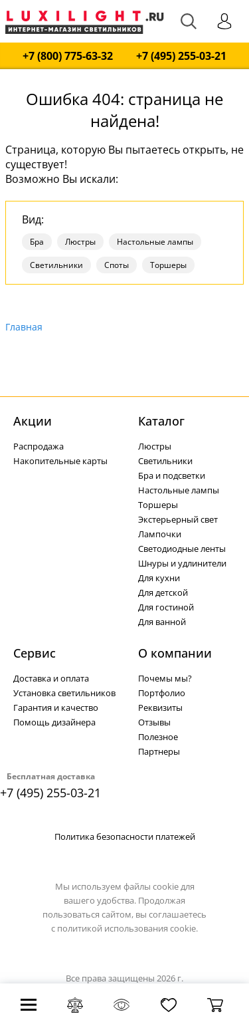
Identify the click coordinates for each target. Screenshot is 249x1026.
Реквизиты (160, 707)
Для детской (163, 592)
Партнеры (159, 751)
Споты (116, 265)
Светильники (56, 265)
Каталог (161, 421)
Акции (32, 421)
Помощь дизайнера (54, 722)
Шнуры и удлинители (182, 563)
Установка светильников (64, 693)
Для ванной (162, 622)
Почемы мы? (165, 678)
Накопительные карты (60, 461)
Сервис (34, 653)
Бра (37, 241)
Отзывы (154, 722)
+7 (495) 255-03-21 (181, 56)
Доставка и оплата (51, 678)
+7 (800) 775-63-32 (68, 56)
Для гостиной (166, 607)
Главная (23, 327)
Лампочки (159, 534)
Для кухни (159, 578)
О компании (175, 653)
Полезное (158, 737)
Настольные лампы (155, 241)
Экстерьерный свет (178, 519)
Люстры (80, 241)
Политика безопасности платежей (124, 836)
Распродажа (38, 446)
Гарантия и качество (55, 707)
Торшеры (168, 265)
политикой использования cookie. (127, 928)
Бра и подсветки (171, 475)
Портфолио (161, 693)
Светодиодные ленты (182, 549)
